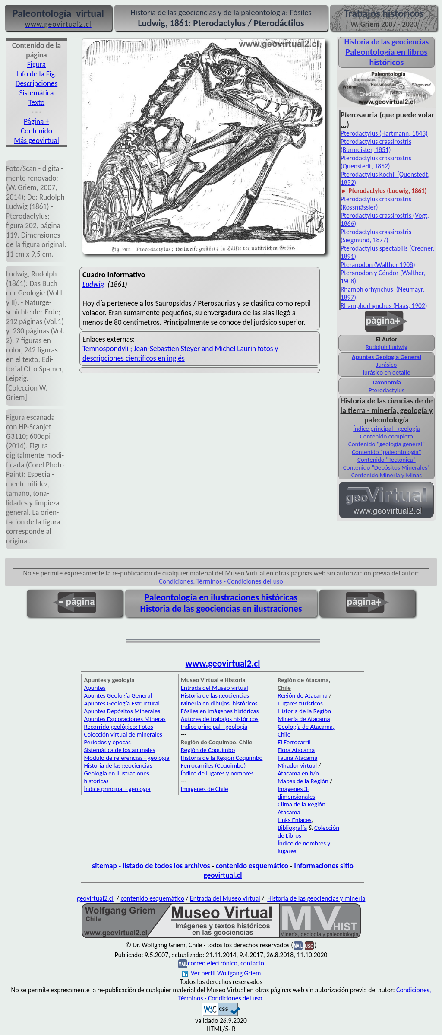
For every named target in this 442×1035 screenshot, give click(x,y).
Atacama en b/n (298, 773)
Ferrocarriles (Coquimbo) (213, 765)
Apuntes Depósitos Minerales (122, 711)
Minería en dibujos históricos (219, 703)
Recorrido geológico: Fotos (118, 726)
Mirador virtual (297, 765)
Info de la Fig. (36, 74)
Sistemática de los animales (119, 750)
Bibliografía (292, 828)
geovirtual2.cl (95, 898)
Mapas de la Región (303, 781)
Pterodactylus (386, 390)
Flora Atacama (296, 750)
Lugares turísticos (300, 703)
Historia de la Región (304, 711)
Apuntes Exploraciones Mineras (124, 719)
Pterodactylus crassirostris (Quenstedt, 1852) (376, 162)
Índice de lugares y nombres (217, 773)
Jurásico (386, 364)
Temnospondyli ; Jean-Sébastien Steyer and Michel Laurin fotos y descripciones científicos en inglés (180, 353)
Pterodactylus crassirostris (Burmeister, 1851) (376, 145)
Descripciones (36, 83)
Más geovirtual (36, 140)
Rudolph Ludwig (386, 347)
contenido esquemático (252, 865)
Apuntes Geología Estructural (122, 703)
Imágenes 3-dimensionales (296, 792)
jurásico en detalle (386, 372)
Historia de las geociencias (118, 765)
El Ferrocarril (294, 742)
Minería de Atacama (304, 719)
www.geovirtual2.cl (223, 663)
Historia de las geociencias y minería (316, 898)
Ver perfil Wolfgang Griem (221, 973)
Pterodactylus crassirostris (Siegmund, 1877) (376, 236)
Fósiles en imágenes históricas (220, 711)
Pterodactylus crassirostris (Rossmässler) (376, 203)
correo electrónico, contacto (226, 963)
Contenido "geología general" (386, 444)
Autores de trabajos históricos (220, 719)
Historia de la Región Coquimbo (222, 758)
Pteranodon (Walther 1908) (378, 264)
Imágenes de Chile (204, 789)
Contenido (36, 131)
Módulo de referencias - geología (126, 758)
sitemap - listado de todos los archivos (151, 865)
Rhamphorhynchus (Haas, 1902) (384, 306)
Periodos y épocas (107, 742)
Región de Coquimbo (208, 750)
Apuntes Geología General (386, 357)
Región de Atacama (303, 695)
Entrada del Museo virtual (214, 688)
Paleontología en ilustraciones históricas (221, 597)
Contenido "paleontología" (386, 452)
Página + (36, 121)
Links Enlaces (294, 820)
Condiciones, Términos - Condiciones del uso (221, 581)
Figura (36, 64)
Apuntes (94, 688)
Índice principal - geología (386, 428)
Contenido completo (386, 436)
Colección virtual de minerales (123, 734)
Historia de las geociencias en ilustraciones (221, 608)
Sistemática (36, 93)
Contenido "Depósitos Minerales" (386, 467)
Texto (36, 102)
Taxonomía (386, 382)
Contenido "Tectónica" (386, 460)
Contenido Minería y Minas (386, 475)
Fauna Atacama (297, 758)
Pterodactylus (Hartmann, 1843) (384, 133)
